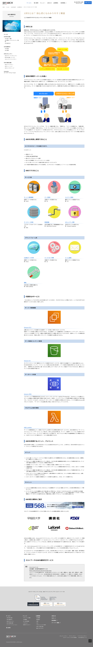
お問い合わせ (88, 2)
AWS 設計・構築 (8, 38)
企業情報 (56, 3)
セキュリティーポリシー (63, 635)
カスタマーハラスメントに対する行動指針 (70, 637)
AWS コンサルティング (9, 68)
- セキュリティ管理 (26, 617)
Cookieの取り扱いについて (82, 637)
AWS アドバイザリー (9, 64)
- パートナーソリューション (11, 624)
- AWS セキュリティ (10, 621)
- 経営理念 (38, 619)
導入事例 (36, 3)
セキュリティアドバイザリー (11, 59)
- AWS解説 (25, 619)
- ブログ (25, 623)
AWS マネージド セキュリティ (11, 55)
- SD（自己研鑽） (26, 621)
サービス (29, 3)
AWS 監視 (7, 48)
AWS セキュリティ (8, 53)
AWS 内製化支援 (7, 62)
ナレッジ (43, 3)
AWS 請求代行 (19, 7)
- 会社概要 (38, 617)
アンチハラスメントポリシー (82, 635)
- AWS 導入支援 (9, 617)
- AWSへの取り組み (40, 626)
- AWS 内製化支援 (9, 623)
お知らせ (49, 3)
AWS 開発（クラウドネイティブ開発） (12, 41)
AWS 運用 (7, 50)
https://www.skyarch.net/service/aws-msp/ (40, 570)
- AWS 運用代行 (9, 619)
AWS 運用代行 (7, 46)
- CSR (37, 623)
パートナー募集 (56, 622)
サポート (54, 618)
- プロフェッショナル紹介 (41, 624)
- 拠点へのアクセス (39, 628)
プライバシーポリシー (72, 635)
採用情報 (63, 3)
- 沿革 (37, 621)
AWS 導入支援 (13, 7)
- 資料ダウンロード (26, 624)
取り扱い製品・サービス (10, 57)
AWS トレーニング (8, 66)
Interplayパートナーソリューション (10, 72)
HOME (4, 7)
